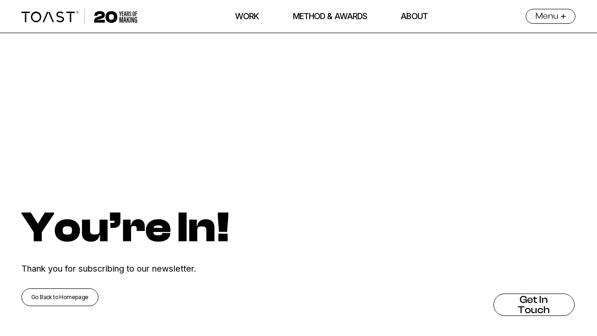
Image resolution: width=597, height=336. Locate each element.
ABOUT (414, 16)
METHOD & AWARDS (330, 16)
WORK (247, 16)
